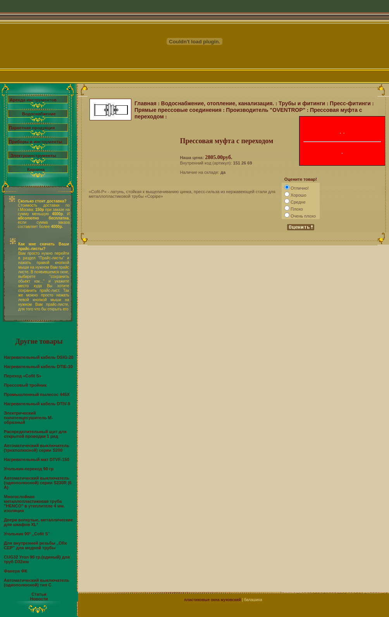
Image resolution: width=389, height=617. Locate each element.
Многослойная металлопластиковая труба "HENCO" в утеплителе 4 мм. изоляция (34, 503)
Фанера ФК (15, 571)
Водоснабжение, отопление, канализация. (217, 103)
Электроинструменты (33, 155)
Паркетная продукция (32, 127)
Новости (39, 598)
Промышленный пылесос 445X (37, 394)
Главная (145, 103)
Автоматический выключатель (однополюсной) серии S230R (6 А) (38, 483)
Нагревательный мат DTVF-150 (36, 459)
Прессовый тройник (25, 385)
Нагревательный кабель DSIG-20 (38, 357)
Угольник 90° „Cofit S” (27, 533)
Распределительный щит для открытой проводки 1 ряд (35, 434)
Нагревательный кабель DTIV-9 (37, 403)
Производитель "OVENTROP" (265, 110)
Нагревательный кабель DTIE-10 (38, 366)
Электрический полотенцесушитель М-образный (28, 418)
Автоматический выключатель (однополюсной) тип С (36, 582)
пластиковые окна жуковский (212, 600)
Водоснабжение (39, 113)
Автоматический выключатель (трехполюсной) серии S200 (36, 447)
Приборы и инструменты (35, 141)
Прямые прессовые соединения (178, 110)
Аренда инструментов (33, 100)
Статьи (38, 594)
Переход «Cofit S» (22, 376)
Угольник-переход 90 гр (28, 468)
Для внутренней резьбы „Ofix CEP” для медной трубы (35, 545)
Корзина (36, 169)
